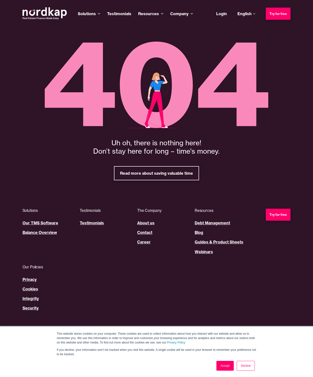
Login (221, 13)
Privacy (29, 279)
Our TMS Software (40, 222)
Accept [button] (225, 365)
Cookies (30, 288)
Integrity (30, 298)
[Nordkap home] (44, 14)
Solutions (87, 13)
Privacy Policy (176, 342)
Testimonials (119, 13)
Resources (148, 13)
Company (179, 13)
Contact (144, 232)
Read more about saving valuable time (156, 173)
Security (30, 308)
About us (146, 222)
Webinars (204, 251)
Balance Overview (39, 232)
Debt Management (212, 222)
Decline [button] (246, 365)
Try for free (278, 14)
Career (144, 242)
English (244, 13)
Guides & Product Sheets (219, 242)
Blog (199, 232)
